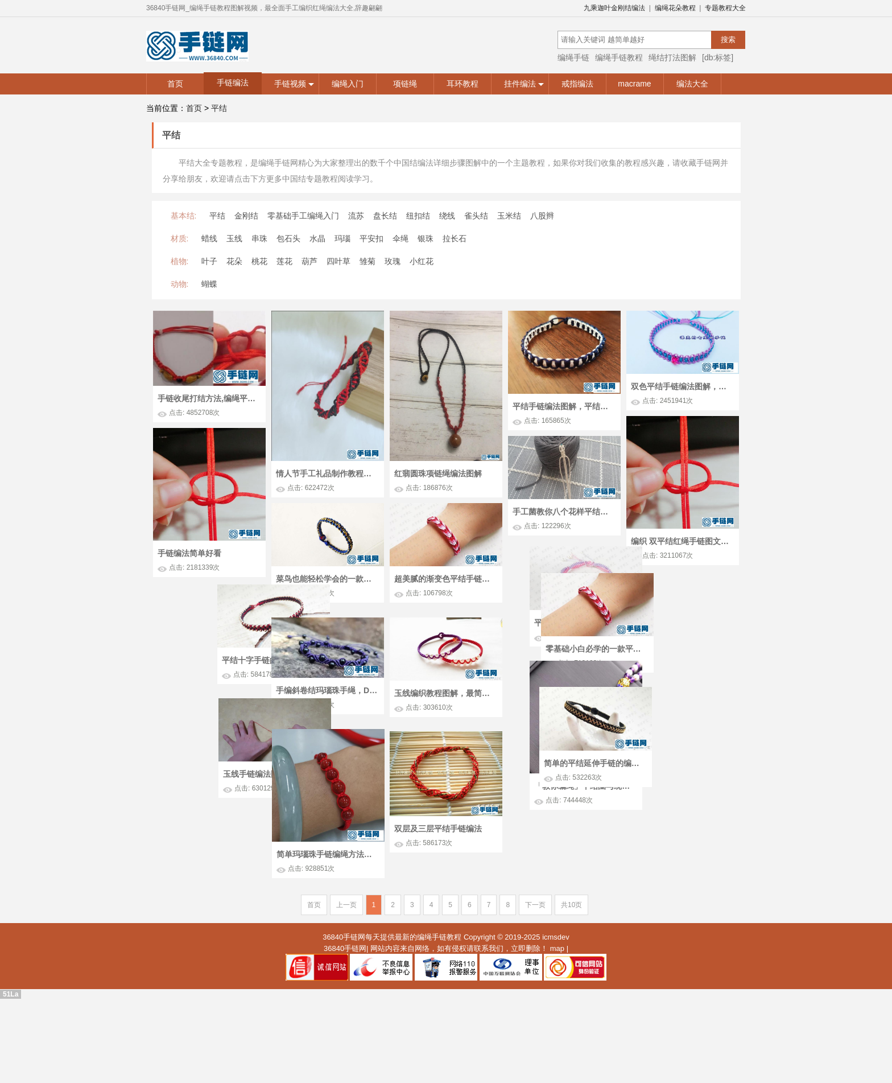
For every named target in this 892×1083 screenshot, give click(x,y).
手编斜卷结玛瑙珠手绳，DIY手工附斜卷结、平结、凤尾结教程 (326, 727)
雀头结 (476, 215)
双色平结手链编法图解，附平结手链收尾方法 (681, 386)
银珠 (425, 238)
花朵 (234, 261)
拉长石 (454, 238)
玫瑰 (392, 261)
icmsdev (555, 1011)
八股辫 (542, 215)
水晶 (317, 238)
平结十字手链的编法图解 (533, 665)
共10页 (571, 979)
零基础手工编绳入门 (303, 215)
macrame (634, 83)
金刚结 (246, 215)
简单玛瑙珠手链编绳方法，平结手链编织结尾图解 (328, 930)
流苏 (356, 215)
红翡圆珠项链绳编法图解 (438, 473)
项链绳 (405, 83)
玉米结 (509, 215)
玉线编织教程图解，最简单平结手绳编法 (444, 730)
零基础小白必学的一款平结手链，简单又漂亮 (239, 657)
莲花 (284, 261)
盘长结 (385, 215)
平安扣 (371, 238)
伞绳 (400, 238)
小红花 (421, 261)
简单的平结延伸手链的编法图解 (230, 808)
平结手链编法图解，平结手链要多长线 (563, 406)
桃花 (259, 261)
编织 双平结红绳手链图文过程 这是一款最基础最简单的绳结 (681, 541)
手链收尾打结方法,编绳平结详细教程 (208, 398)
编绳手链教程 (619, 57)
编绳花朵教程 (675, 8)
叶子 (209, 261)
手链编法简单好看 (189, 553)
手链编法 (233, 82)
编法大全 (692, 83)
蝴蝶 (209, 284)
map (557, 1022)
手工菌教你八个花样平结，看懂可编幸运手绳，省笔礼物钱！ (563, 511)
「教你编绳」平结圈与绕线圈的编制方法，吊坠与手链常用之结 (675, 845)
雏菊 (367, 261)
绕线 (447, 215)
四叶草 (338, 261)
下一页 (535, 979)
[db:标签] (717, 57)
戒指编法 (577, 83)
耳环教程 (462, 83)
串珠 (259, 238)
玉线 (234, 238)
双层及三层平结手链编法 (437, 902)
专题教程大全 (725, 8)
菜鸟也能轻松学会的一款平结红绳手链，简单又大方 (326, 578)
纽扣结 (418, 215)
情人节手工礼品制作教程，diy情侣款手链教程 (326, 473)
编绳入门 (348, 83)
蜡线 (209, 238)
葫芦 (309, 261)
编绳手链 (573, 57)
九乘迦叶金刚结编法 (614, 8)
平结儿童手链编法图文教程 (670, 644)
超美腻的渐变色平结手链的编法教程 (444, 578)
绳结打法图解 (672, 57)
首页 (175, 83)
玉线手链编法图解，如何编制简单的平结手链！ (546, 816)
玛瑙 (342, 238)
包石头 (288, 238)
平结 (219, 108)
